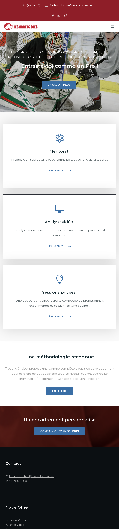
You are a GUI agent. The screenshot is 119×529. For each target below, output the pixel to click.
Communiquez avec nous (59, 431)
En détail (59, 391)
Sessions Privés (16, 520)
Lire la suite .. (56, 170)
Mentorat (59, 151)
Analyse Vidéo (15, 525)
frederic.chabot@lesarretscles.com (72, 5)
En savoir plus (59, 84)
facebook (53, 16)
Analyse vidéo (59, 221)
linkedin (58, 16)
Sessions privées (59, 292)
